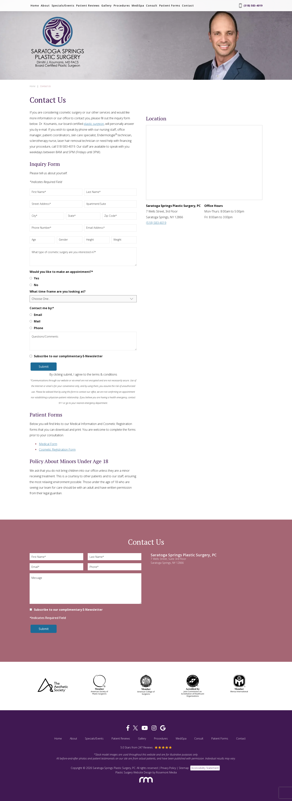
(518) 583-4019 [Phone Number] (250, 5)
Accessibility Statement (205, 768)
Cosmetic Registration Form (57, 449)
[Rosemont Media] (146, 784)
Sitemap (184, 768)
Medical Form (48, 444)
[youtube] (145, 728)
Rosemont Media (166, 772)
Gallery (106, 5)
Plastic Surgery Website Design (133, 772)
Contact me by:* (42, 308)
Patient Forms (169, 5)
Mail (37, 321)
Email (38, 315)
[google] (162, 728)
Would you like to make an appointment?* (61, 272)
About (45, 5)
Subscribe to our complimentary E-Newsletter (68, 356)
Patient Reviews (87, 5)
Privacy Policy (168, 768)
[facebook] (128, 728)
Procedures (122, 5)
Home (35, 5)
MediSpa (138, 5)
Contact (188, 5)
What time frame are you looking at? (57, 291)
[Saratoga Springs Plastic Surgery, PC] (57, 68)
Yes (36, 278)
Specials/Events (63, 5)
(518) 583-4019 (156, 223)
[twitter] (135, 728)
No (36, 285)
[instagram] (154, 728)
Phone (38, 328)
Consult (151, 5)
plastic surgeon (94, 124)
